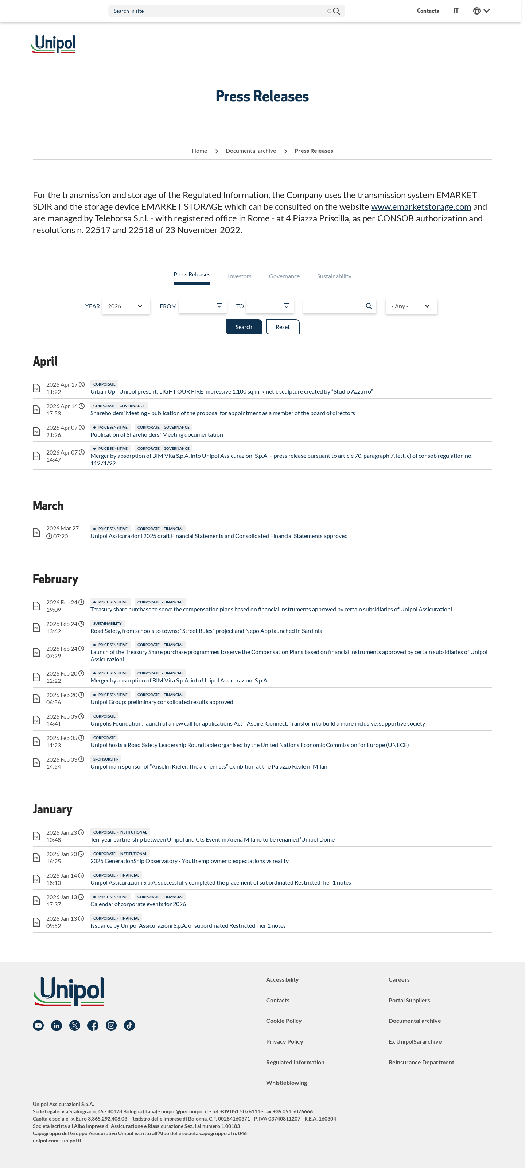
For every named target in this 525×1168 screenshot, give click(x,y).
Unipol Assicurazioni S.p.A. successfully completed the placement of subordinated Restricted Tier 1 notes (220, 882)
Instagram (111, 1025)
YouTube (38, 1025)
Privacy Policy (284, 1041)
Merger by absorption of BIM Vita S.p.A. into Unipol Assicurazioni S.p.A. (179, 680)
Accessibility (282, 979)
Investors (240, 275)
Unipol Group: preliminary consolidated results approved (161, 701)
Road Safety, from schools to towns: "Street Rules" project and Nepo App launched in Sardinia (206, 630)
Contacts (277, 1000)
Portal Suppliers (409, 1000)
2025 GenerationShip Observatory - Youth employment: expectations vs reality (189, 860)
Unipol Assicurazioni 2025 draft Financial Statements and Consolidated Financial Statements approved (219, 535)
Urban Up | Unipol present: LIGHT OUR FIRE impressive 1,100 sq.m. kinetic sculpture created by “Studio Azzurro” (231, 391)
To (240, 305)
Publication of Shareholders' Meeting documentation (156, 434)
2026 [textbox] (114, 305)
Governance (284, 275)
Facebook (93, 1025)
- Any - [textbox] (399, 305)
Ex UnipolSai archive (415, 1041)
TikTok (129, 1025)
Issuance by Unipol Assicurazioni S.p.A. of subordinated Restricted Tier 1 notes (188, 925)
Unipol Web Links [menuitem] (483, 11)
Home (199, 150)
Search (338, 11)
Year (93, 305)
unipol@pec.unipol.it (184, 1111)
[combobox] (126, 306)
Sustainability (334, 275)
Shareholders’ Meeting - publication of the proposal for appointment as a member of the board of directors (222, 412)
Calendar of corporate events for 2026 (138, 903)
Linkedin (56, 1025)
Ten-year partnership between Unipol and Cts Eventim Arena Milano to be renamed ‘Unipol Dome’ (212, 839)
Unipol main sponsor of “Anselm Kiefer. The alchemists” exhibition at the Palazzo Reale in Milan (208, 766)
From (168, 305)
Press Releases (192, 274)
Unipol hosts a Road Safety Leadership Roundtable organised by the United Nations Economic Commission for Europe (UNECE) (249, 744)
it (458, 11)
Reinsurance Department (421, 1062)
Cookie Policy (284, 1020)
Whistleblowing (286, 1082)
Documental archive (251, 150)
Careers (399, 979)
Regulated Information (295, 1062)
